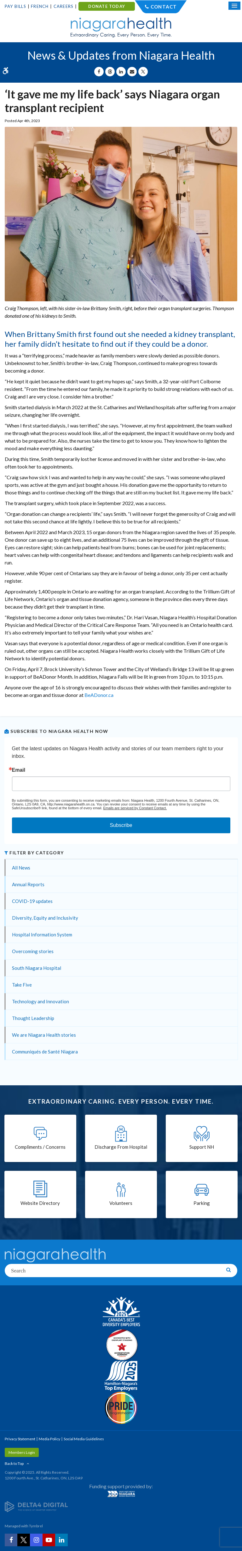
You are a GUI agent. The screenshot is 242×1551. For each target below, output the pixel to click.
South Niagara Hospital (36, 968)
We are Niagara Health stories (44, 1035)
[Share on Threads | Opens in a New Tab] (110, 71)
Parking (201, 1203)
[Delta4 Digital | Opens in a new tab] (36, 1506)
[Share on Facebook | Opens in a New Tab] (99, 71)
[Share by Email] (132, 71)
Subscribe (121, 825)
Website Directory (40, 1203)
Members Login (22, 1452)
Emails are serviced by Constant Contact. (135, 808)
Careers (63, 6)
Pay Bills (15, 6)
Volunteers (120, 1203)
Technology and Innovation (40, 1001)
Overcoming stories (33, 951)
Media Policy (49, 1438)
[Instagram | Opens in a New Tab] (36, 1540)
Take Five (22, 985)
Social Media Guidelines (84, 1438)
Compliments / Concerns (40, 1147)
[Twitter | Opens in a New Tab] (23, 1540)
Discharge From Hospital (121, 1147)
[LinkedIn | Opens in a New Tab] (61, 1540)
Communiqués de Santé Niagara (45, 1051)
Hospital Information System (42, 934)
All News (21, 867)
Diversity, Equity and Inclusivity (45, 918)
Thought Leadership (33, 1018)
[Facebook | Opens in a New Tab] (11, 1540)
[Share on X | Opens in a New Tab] (143, 71)
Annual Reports (28, 884)
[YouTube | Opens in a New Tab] (49, 1540)
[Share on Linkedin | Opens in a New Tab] (121, 71)
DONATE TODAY (106, 6)
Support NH (201, 1147)
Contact (164, 6)
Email (19, 770)
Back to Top (14, 1463)
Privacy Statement (20, 1438)
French (40, 6)
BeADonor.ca (98, 695)
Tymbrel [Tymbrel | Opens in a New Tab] (36, 1526)
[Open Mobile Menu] (234, 6)
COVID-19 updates (32, 901)
